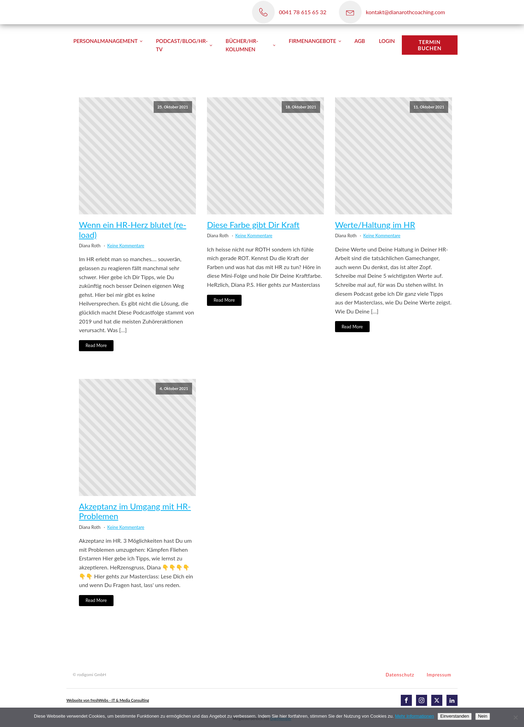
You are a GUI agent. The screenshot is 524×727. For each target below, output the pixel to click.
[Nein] (515, 717)
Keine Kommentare (125, 245)
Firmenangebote (312, 41)
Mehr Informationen (414, 716)
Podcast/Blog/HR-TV (182, 45)
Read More (96, 345)
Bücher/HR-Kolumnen (242, 45)
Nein (482, 716)
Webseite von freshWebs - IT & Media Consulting (107, 700)
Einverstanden (454, 716)
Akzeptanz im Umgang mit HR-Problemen (135, 511)
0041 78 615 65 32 (302, 12)
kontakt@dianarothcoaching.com (405, 12)
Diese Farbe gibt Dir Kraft (253, 225)
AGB (359, 41)
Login (387, 41)
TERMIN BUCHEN (430, 45)
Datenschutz (400, 674)
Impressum (439, 674)
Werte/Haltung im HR (375, 225)
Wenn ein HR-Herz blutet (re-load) (132, 230)
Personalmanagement (105, 41)
